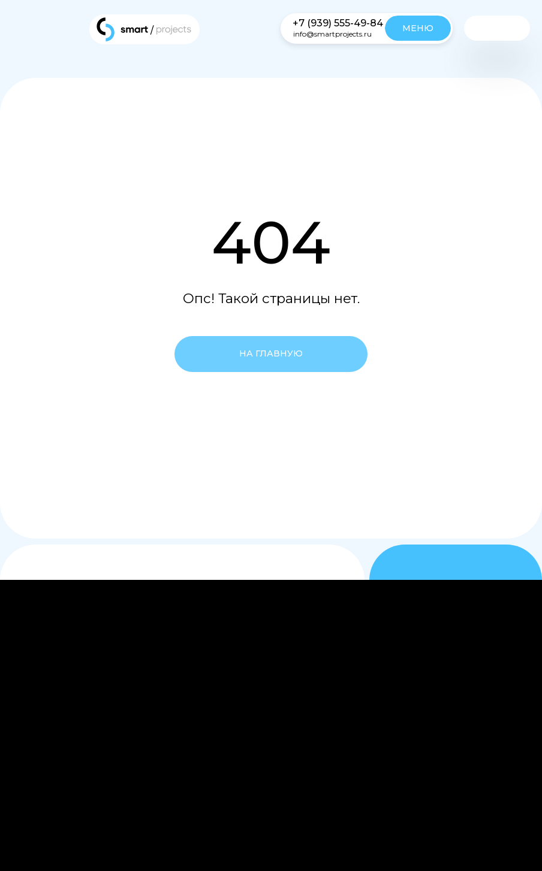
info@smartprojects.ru (332, 33)
